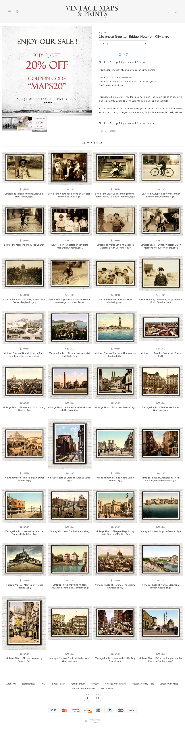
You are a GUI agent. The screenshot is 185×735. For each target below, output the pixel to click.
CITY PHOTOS (108, 130)
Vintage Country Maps (143, 683)
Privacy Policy (58, 683)
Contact (95, 683)
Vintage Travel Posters (83, 688)
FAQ (43, 683)
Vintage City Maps (169, 683)
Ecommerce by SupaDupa (94, 721)
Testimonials (28, 683)
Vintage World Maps (115, 683)
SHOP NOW (107, 688)
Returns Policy (78, 683)
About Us (11, 683)
